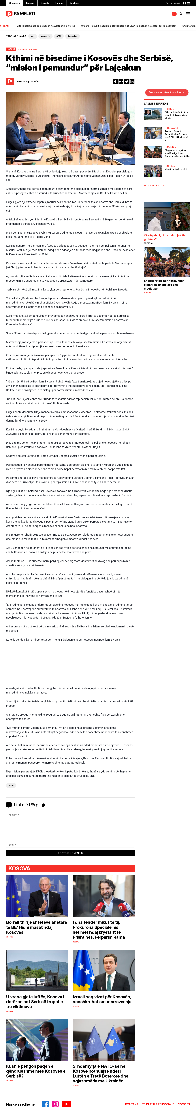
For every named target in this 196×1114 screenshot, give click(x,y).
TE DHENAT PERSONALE (158, 1104)
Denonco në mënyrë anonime (167, 92)
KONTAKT (131, 1104)
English (45, 3)
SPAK (59, 36)
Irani (32, 36)
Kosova (30, 3)
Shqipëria (14, 3)
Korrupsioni (72, 36)
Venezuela (45, 36)
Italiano (59, 3)
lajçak (11, 785)
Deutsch (74, 3)
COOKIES (184, 1104)
